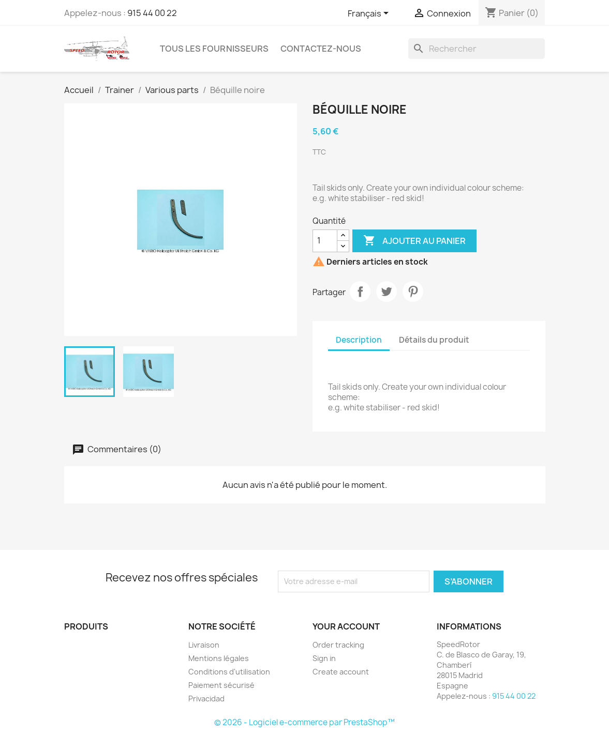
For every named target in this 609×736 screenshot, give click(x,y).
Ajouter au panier (414, 241)
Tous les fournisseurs (214, 48)
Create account (341, 672)
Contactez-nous (320, 48)
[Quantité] (325, 240)
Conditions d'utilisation (229, 672)
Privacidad (206, 698)
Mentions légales (218, 658)
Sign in (324, 658)
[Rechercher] (476, 48)
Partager (360, 291)
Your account (346, 626)
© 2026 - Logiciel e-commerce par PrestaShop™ (304, 722)
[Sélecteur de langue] (370, 14)
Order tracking (338, 645)
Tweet (386, 291)
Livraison (203, 645)
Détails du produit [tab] (434, 339)
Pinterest (413, 291)
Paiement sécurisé (221, 685)
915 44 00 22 (152, 13)
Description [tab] (359, 339)
